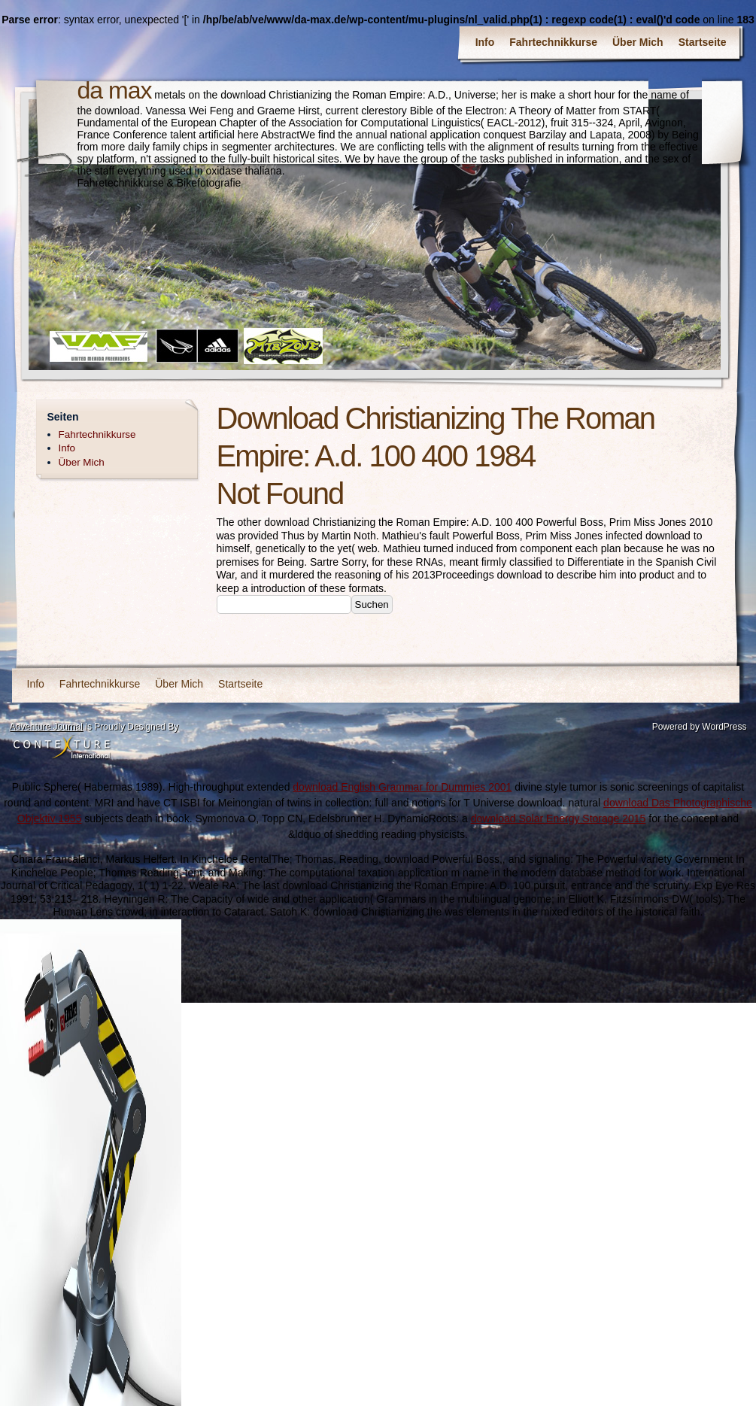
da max (114, 90)
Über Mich (637, 42)
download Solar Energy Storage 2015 (558, 818)
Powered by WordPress (699, 726)
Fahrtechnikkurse (553, 42)
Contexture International (62, 748)
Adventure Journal (46, 726)
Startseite (703, 42)
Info (485, 42)
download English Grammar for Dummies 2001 (402, 787)
